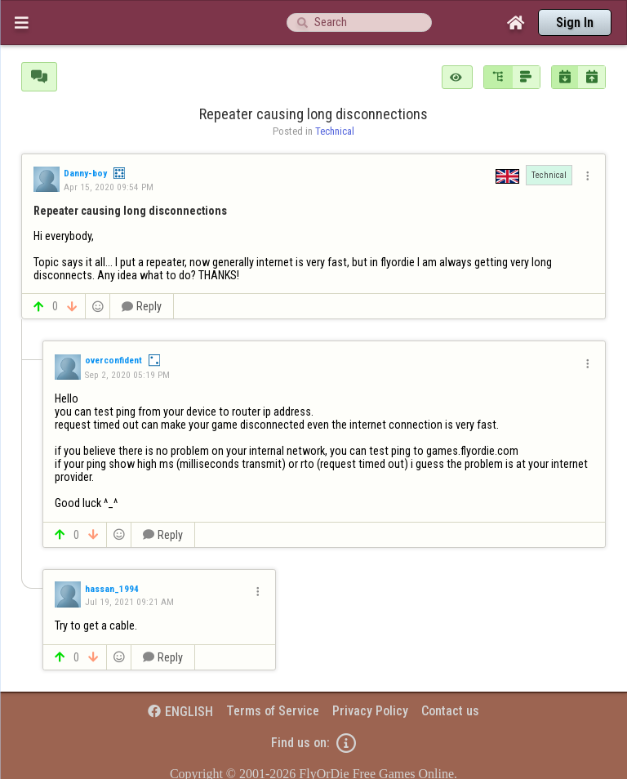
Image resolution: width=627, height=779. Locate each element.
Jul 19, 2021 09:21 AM (129, 602)
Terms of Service (272, 711)
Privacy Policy (370, 711)
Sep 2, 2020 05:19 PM (127, 375)
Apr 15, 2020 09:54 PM (108, 187)
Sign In (575, 22)
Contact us (450, 711)
